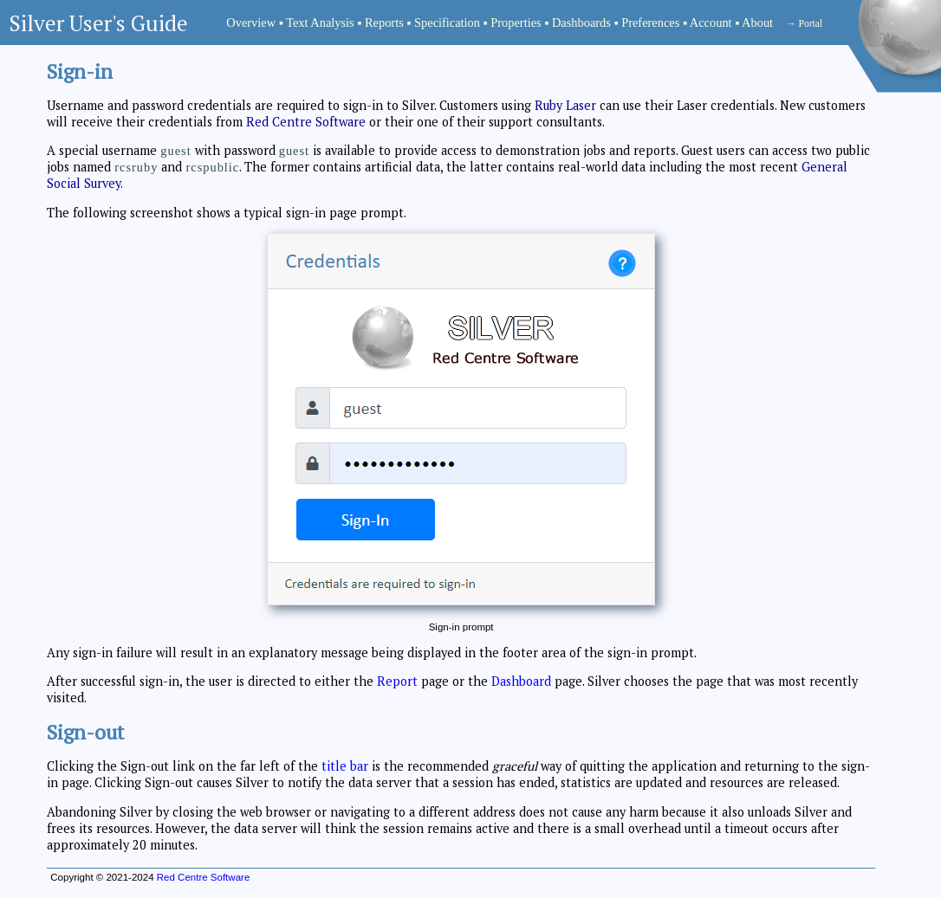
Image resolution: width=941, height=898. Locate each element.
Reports (384, 22)
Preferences (650, 22)
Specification (447, 22)
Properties (515, 22)
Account (711, 22)
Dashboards (581, 22)
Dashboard (521, 681)
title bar (344, 766)
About (757, 22)
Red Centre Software (306, 121)
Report (397, 681)
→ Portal (804, 23)
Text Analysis (320, 22)
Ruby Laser (565, 105)
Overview (251, 22)
